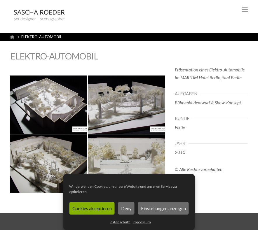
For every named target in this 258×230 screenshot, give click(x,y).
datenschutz (120, 222)
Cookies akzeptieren (92, 208)
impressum (142, 222)
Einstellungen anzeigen (163, 208)
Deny (126, 208)
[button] (245, 9)
